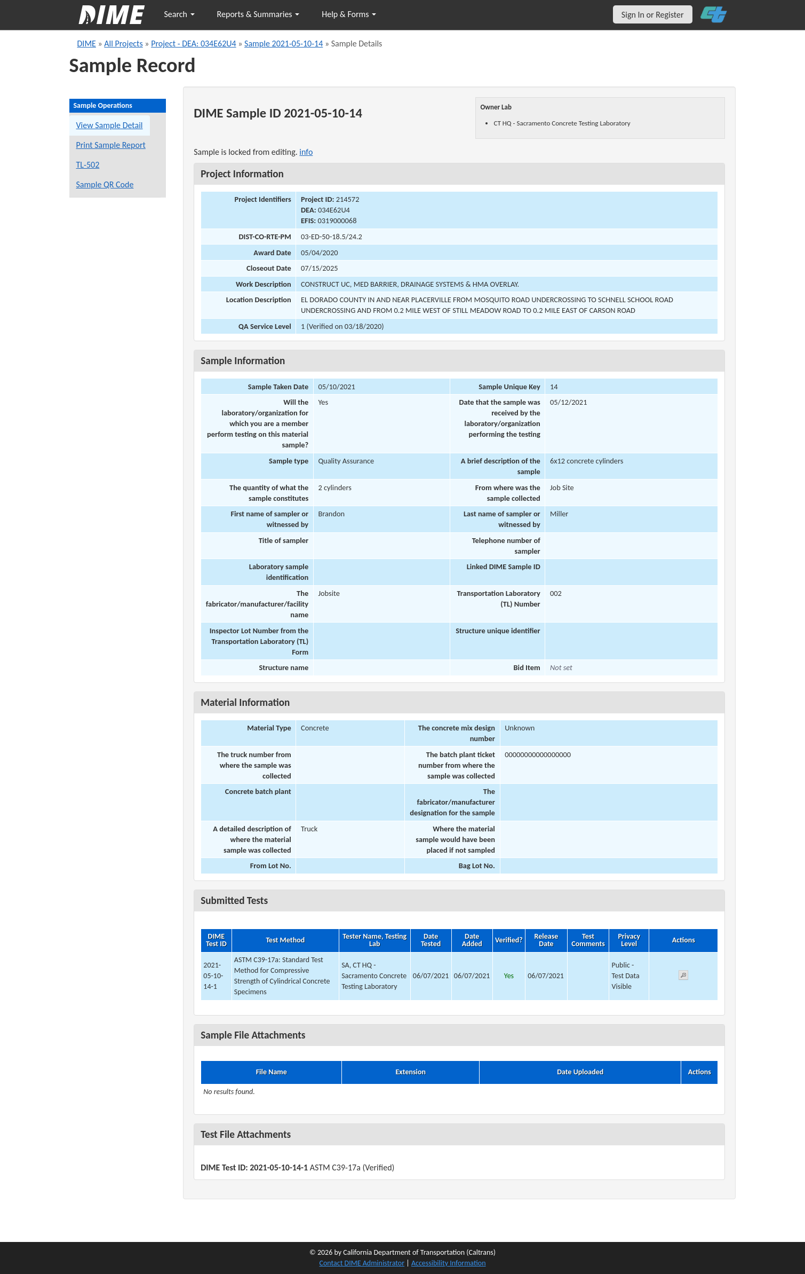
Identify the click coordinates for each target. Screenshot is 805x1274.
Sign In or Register (652, 15)
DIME (86, 43)
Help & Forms (349, 14)
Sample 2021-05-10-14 (283, 43)
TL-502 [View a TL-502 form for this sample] (88, 165)
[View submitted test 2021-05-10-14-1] (683, 976)
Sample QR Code (105, 184)
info (306, 152)
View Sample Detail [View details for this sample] (109, 125)
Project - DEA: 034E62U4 (193, 43)
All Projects (123, 43)
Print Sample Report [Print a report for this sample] (111, 145)
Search (179, 14)
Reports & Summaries (258, 14)
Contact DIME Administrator (362, 1263)
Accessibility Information (448, 1263)
